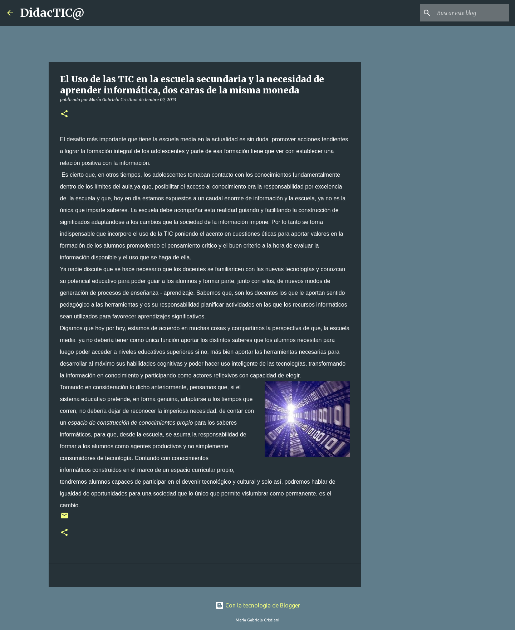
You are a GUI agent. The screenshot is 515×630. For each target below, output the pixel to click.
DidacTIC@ (52, 13)
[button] (64, 114)
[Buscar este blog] (471, 12)
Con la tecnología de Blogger (257, 605)
